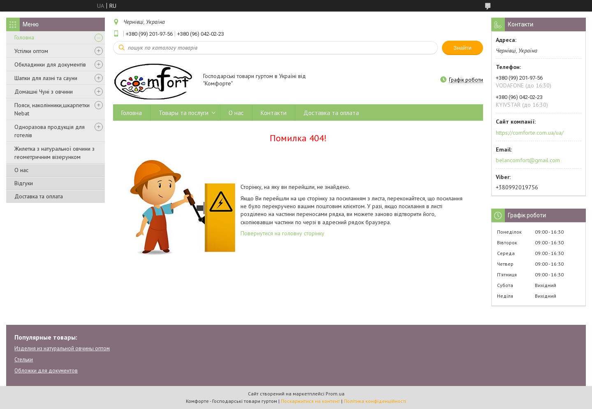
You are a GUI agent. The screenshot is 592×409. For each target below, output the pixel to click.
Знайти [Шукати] (462, 48)
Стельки (23, 359)
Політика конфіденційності (375, 401)
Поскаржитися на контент (310, 401)
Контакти (274, 113)
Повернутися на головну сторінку (282, 233)
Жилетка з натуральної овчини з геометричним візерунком (54, 153)
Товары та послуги (183, 113)
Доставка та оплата (38, 196)
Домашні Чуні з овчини (43, 91)
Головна (24, 37)
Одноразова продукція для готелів (49, 131)
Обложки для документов (46, 370)
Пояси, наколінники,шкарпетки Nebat (52, 109)
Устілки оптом (31, 51)
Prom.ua (335, 394)
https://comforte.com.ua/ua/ (530, 132)
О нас (21, 170)
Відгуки (23, 183)
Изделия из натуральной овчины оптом (62, 348)
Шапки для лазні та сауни (45, 78)
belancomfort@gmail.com (528, 160)
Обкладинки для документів (50, 64)
